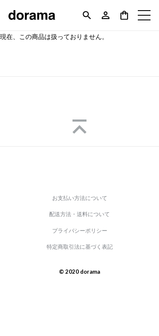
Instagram (79, 169)
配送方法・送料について (79, 214)
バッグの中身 (124, 15)
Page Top (79, 126)
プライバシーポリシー (79, 231)
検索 (87, 15)
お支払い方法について (79, 198)
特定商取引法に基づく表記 (80, 247)
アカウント (105, 15)
